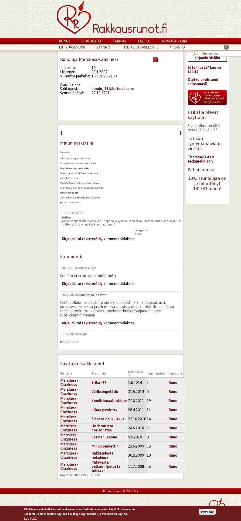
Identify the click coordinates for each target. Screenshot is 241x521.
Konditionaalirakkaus (110, 401)
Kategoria (175, 373)
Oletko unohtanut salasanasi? (203, 81)
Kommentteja (156, 373)
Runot (65, 41)
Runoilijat (92, 41)
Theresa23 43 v (201, 157)
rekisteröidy (92, 239)
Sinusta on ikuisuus (108, 419)
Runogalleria (174, 41)
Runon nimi (99, 373)
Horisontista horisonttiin (102, 428)
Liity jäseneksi (72, 47)
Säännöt (104, 47)
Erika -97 (99, 382)
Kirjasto (177, 47)
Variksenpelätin (105, 391)
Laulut (144, 41)
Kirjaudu (69, 239)
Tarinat (120, 41)
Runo (137, 234)
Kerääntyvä (88, 268)
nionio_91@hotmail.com (113, 89)
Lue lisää (30, 519)
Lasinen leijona (104, 437)
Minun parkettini (105, 446)
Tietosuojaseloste (140, 47)
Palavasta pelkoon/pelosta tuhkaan (106, 466)
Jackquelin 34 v (200, 161)
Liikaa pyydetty (104, 410)
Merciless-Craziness (69, 382)
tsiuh (84, 334)
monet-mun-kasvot (94, 295)
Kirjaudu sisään (207, 58)
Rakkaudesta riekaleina (103, 455)
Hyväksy (207, 512)
